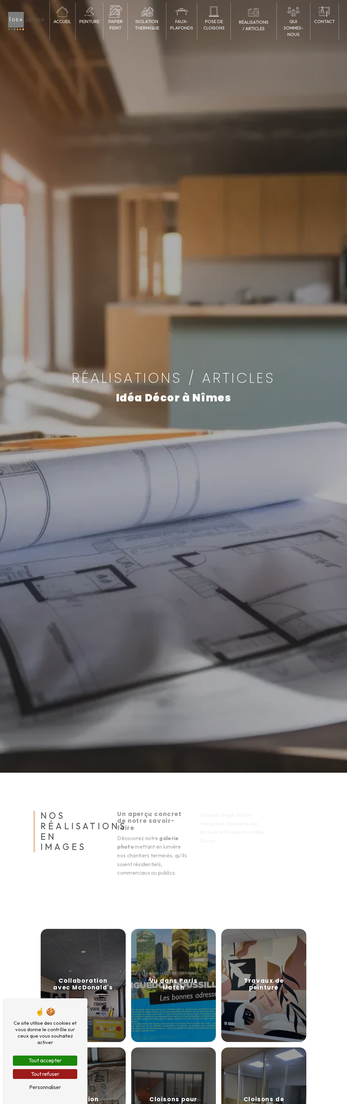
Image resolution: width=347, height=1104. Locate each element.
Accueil (62, 21)
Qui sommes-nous (293, 28)
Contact (324, 21)
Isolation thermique (147, 24)
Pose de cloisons (214, 24)
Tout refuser (45, 1073)
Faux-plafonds (181, 24)
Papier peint (115, 24)
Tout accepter (45, 1060)
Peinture (89, 21)
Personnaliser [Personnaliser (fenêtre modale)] (45, 1087)
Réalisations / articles (253, 25)
